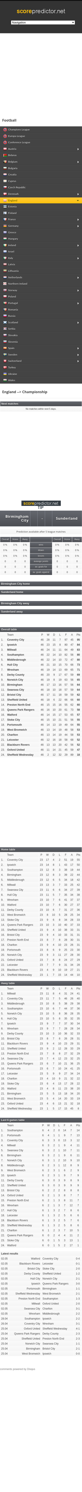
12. (3, 694)
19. (3, 729)
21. (3, 739)
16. (3, 714)
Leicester (13, 739)
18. (3, 724)
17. (3, 719)
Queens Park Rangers (21, 709)
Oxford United (16, 749)
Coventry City (15, 639)
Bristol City (14, 694)
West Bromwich (17, 729)
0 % (5, 545)
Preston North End (18, 704)
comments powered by (17, 1369)
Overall (5, 539)
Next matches (9, 404)
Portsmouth (14, 724)
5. (2, 659)
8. (2, 674)
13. (3, 699)
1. (2, 639)
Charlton (12, 734)
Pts (78, 634)
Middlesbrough (16, 659)
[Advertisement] (41, 74)
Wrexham (13, 669)
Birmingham (15, 684)
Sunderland (67, 518)
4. (2, 654)
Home (15, 539)
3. (2, 649)
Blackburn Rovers (18, 744)
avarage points (41, 561)
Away (25, 539)
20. (3, 734)
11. (3, 689)
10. (3, 684)
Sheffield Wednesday (20, 754)
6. (2, 664)
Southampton (15, 654)
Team (10, 634)
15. (3, 709)
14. (3, 704)
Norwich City (15, 679)
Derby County (15, 674)
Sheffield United (17, 699)
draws (41, 550)
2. (2, 644)
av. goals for (41, 567)
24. (3, 754)
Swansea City (15, 689)
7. (2, 669)
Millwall (12, 649)
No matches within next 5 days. (41, 409)
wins (41, 545)
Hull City (12, 664)
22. (3, 744)
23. (3, 749)
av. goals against (41, 572)
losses (41, 556)
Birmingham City (17, 518)
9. (2, 679)
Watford (12, 714)
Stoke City (13, 719)
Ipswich (12, 644)
